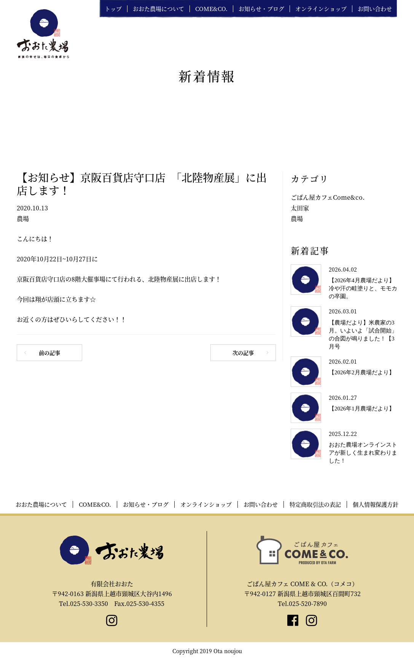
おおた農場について (158, 8)
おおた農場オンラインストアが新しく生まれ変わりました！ (363, 453)
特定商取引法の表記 (315, 504)
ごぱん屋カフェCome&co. (328, 197)
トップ (113, 8)
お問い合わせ (375, 8)
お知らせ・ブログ (261, 8)
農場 (23, 218)
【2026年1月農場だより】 (362, 409)
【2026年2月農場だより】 (362, 372)
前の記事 (49, 352)
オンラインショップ (321, 8)
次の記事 (243, 352)
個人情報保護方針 (375, 504)
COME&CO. (211, 8)
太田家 (300, 208)
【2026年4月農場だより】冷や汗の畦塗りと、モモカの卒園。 (363, 288)
